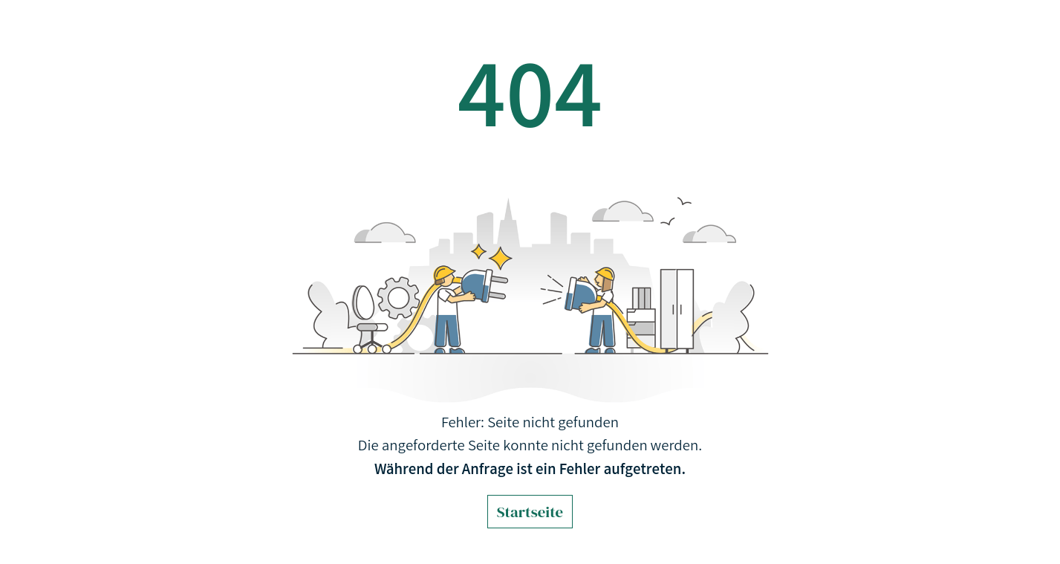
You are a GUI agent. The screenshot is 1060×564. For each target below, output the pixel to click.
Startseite (530, 511)
